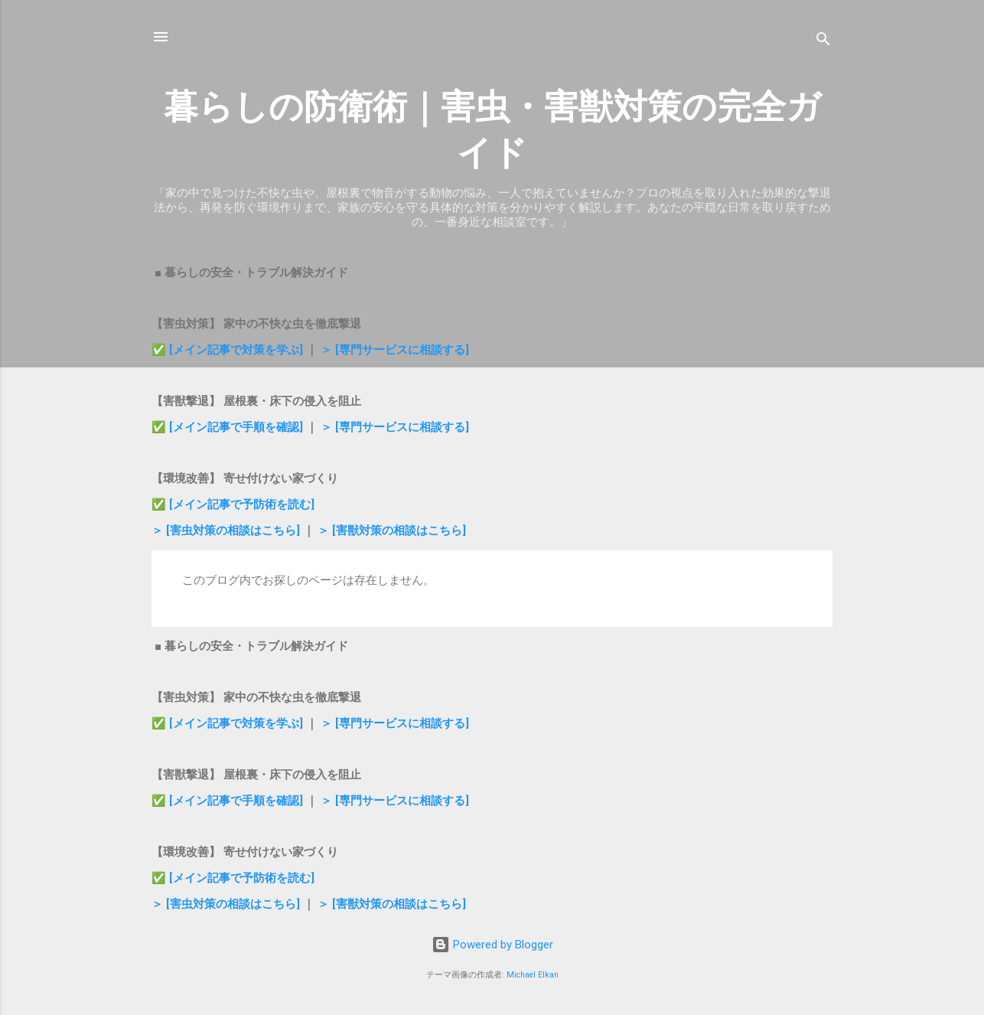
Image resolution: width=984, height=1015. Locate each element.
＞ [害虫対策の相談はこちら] (227, 530)
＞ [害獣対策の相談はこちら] (392, 530)
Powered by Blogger (492, 944)
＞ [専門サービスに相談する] (395, 350)
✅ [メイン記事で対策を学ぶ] (229, 350)
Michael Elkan (533, 975)
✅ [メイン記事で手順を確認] (229, 427)
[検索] (823, 41)
